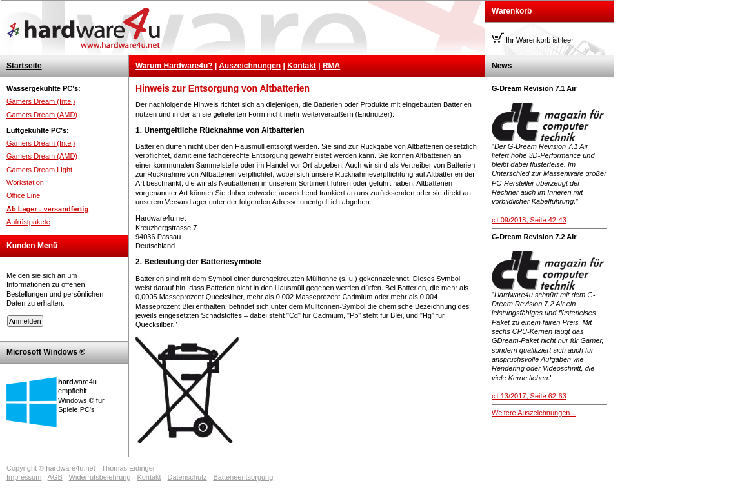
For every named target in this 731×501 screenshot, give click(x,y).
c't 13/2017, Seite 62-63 (529, 396)
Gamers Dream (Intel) (40, 101)
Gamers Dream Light (39, 169)
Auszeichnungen (250, 65)
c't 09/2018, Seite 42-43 (529, 220)
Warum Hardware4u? (174, 65)
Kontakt (301, 65)
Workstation (25, 182)
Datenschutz (186, 477)
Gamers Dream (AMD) (41, 115)
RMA (331, 65)
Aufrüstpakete (28, 222)
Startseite (24, 65)
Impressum (23, 477)
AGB (55, 477)
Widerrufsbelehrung (100, 477)
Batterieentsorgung (243, 477)
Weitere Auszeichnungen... (534, 413)
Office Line (23, 195)
